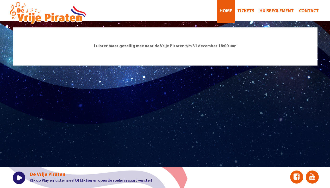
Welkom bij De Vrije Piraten (48, 13)
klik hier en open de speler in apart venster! (116, 181)
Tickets (245, 11)
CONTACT (309, 11)
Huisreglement (276, 11)
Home (226, 11)
